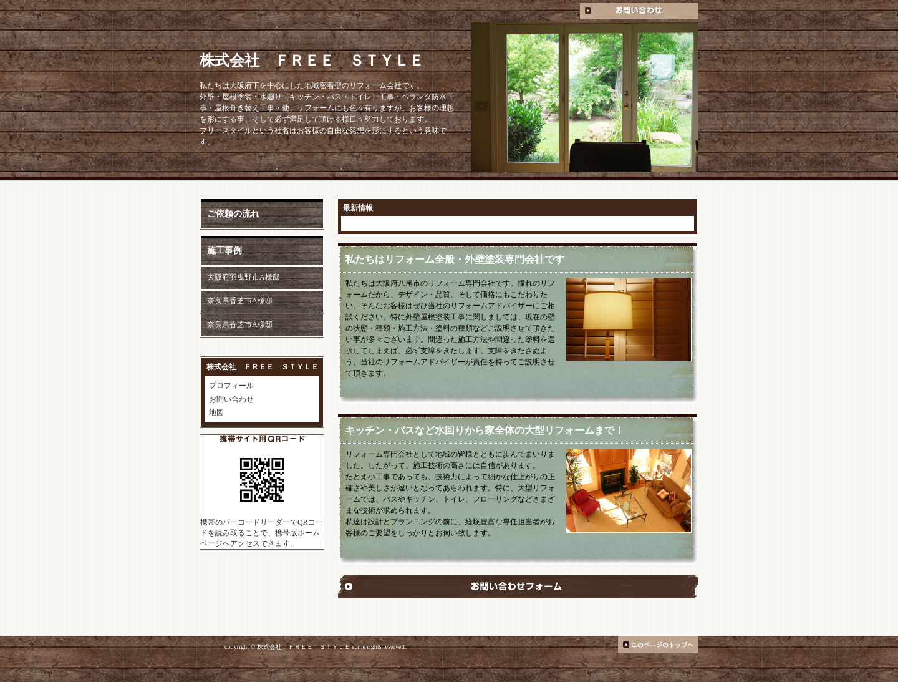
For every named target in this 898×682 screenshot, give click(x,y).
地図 (216, 412)
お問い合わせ (231, 399)
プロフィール (231, 385)
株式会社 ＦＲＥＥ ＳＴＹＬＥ (312, 60)
